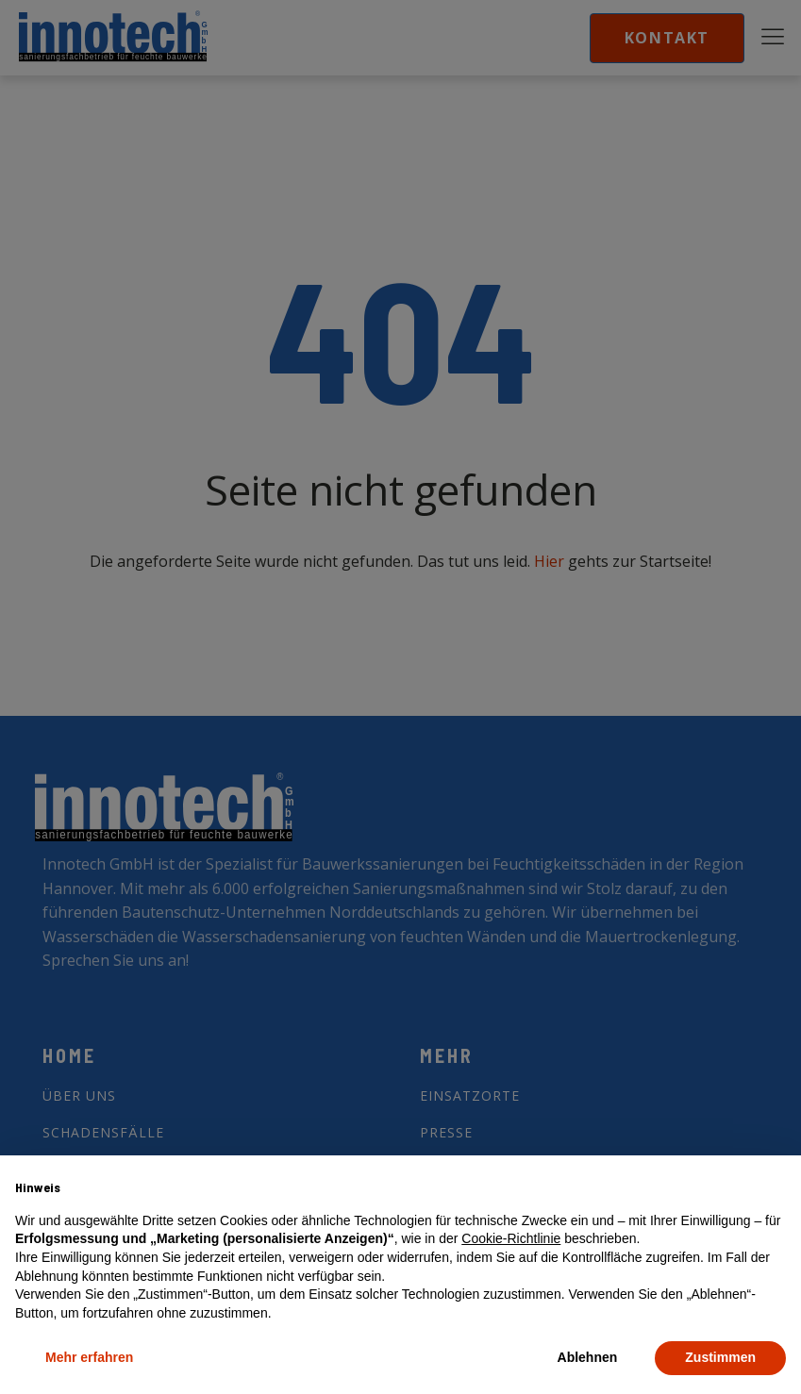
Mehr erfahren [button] (89, 1357)
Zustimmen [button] (720, 1357)
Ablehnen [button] (588, 1357)
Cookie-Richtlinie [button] (510, 1238)
